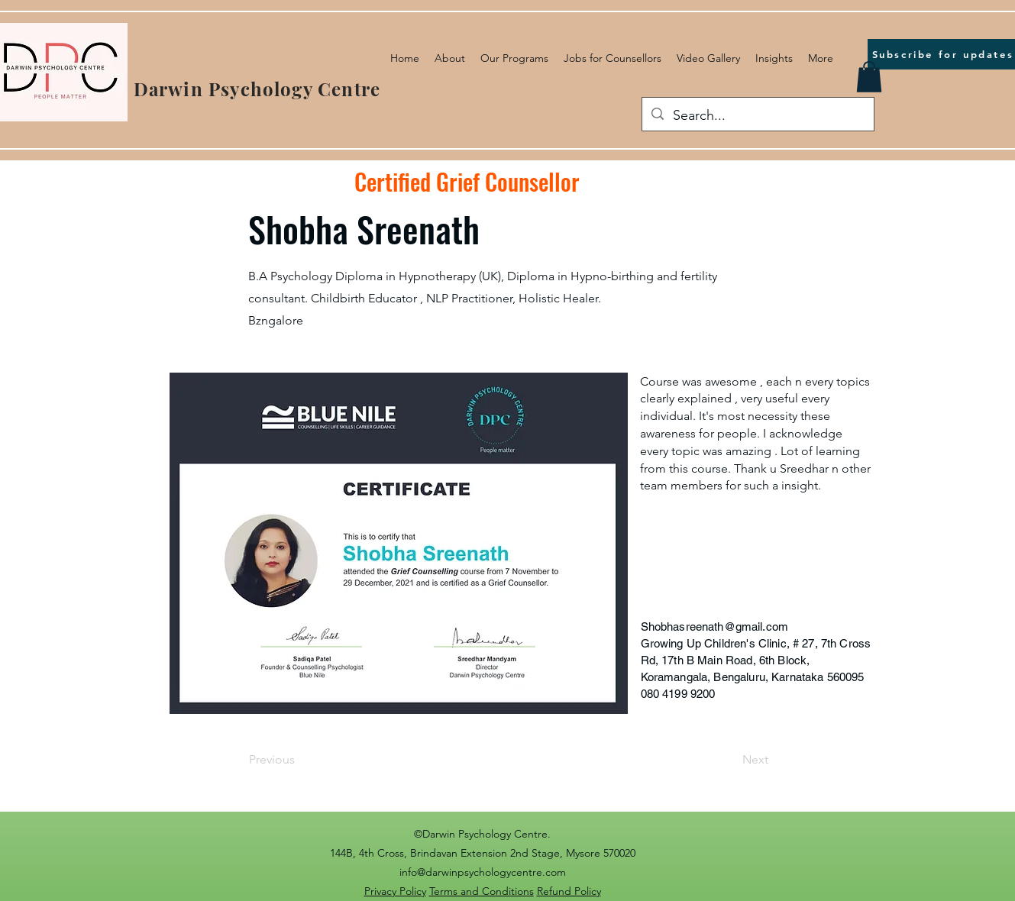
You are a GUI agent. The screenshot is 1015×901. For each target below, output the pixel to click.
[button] (869, 76)
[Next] (730, 760)
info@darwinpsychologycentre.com (482, 872)
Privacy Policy (395, 891)
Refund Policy (569, 891)
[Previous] (299, 760)
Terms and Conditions (481, 891)
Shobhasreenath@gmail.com (715, 626)
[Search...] (757, 116)
